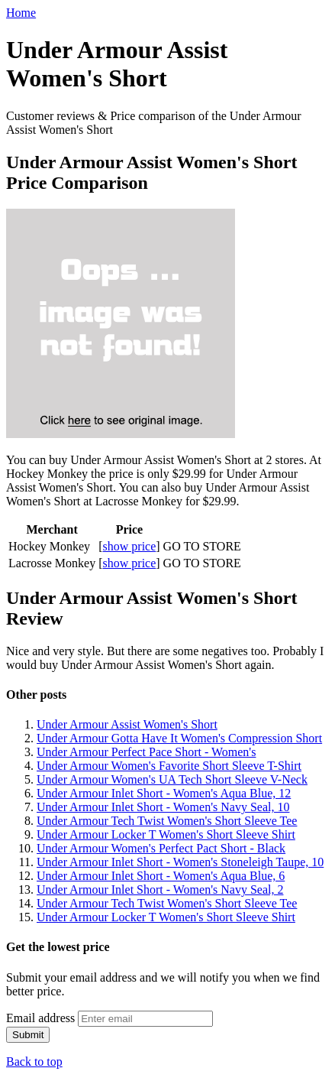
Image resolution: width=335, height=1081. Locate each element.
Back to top (34, 1061)
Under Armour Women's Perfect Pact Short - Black (161, 848)
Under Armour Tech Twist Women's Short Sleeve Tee (167, 820)
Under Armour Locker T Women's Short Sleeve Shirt (166, 834)
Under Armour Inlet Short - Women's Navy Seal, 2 (160, 889)
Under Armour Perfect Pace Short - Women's (146, 751)
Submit (27, 1034)
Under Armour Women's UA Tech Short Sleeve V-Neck (172, 779)
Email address (40, 1017)
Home (21, 12)
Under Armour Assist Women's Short (127, 724)
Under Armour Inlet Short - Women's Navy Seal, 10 (163, 806)
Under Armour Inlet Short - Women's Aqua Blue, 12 (164, 793)
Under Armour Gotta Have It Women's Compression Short (179, 738)
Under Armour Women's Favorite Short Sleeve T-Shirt (169, 765)
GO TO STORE (202, 546)
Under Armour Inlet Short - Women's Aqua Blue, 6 (161, 875)
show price (129, 546)
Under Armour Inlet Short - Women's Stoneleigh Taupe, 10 (180, 861)
